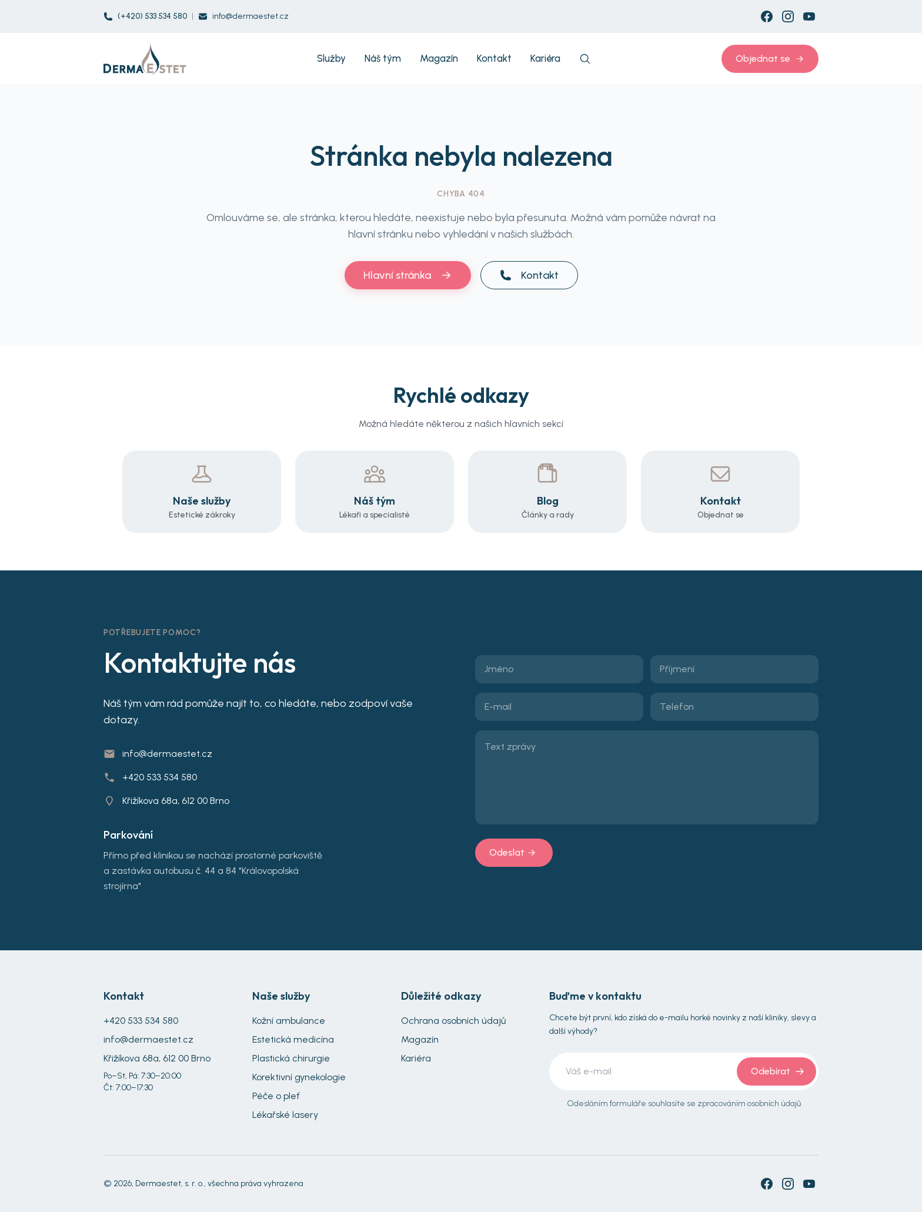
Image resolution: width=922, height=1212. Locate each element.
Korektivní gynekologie (299, 1077)
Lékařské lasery (285, 1114)
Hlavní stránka (407, 275)
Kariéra (416, 1058)
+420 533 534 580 (159, 777)
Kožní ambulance (288, 1020)
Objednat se (770, 58)
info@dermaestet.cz (250, 16)
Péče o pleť (276, 1095)
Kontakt (529, 275)
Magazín (420, 1039)
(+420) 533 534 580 (152, 16)
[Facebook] (766, 16)
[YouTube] (809, 16)
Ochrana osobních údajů (453, 1020)
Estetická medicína (293, 1039)
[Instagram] (788, 16)
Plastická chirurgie (291, 1058)
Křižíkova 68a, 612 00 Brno (175, 800)
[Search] (585, 59)
